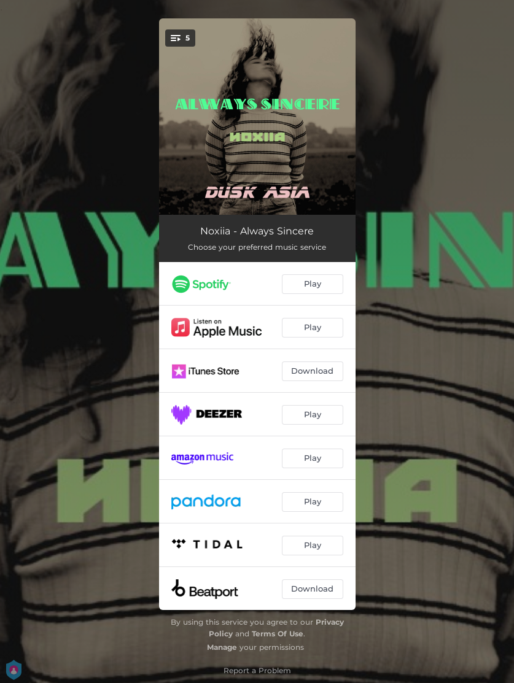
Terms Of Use (277, 633)
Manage (222, 647)
